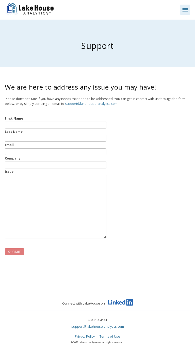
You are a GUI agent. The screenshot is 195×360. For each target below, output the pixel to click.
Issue (9, 171)
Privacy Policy (85, 336)
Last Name (14, 131)
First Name (14, 118)
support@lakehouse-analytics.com (91, 103)
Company (12, 158)
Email (9, 145)
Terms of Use (110, 336)
